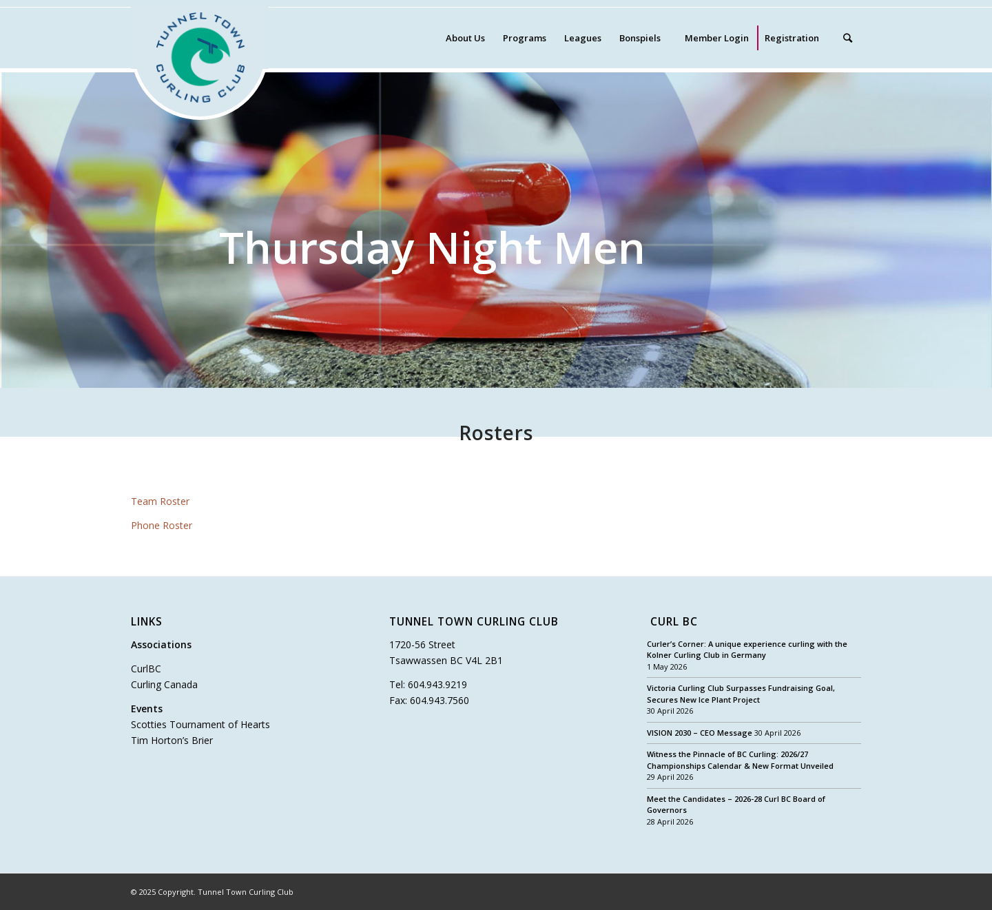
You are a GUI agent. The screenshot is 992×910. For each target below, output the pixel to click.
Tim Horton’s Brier (172, 740)
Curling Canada (164, 684)
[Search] (847, 38)
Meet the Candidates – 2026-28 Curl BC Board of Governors (736, 805)
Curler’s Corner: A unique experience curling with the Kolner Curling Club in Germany (747, 650)
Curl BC (674, 622)
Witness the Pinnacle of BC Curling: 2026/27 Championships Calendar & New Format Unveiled (740, 760)
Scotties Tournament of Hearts (200, 724)
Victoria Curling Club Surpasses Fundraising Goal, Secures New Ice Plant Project (741, 694)
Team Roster (160, 501)
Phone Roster (161, 525)
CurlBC (146, 668)
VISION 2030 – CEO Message (699, 732)
